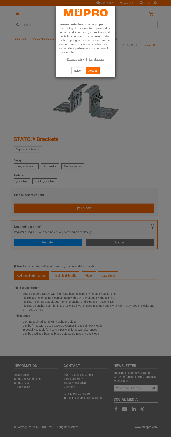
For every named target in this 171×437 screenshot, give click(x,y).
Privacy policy (75, 59)
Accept (92, 70)
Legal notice (96, 59)
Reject (78, 70)
